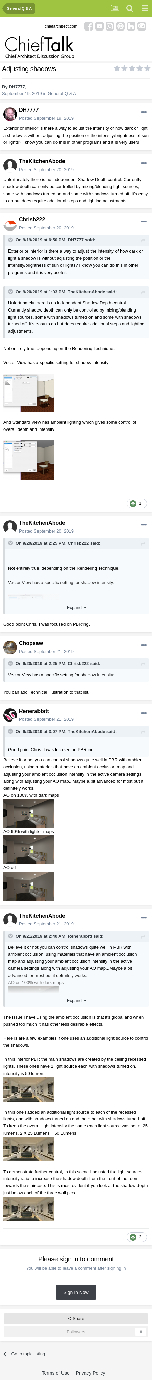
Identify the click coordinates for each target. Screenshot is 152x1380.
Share (76, 1319)
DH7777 (17, 86)
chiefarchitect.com (61, 26)
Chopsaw (31, 643)
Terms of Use (55, 1373)
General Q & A (62, 93)
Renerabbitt (34, 711)
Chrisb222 (32, 219)
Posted (46, 118)
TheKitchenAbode (42, 161)
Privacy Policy (90, 1373)
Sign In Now (75, 1292)
